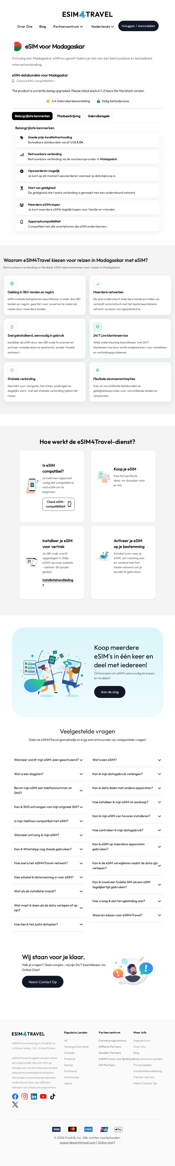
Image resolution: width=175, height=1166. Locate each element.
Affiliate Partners (110, 1046)
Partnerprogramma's (112, 1040)
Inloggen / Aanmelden (138, 26)
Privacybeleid (142, 1065)
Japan (68, 1083)
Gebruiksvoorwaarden (148, 1059)
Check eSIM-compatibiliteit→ (37, 81)
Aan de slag (110, 692)
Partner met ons (143, 1077)
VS (65, 1040)
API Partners (107, 1065)
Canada (69, 1052)
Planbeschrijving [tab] (68, 116)
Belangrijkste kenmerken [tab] (32, 116)
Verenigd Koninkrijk (76, 1046)
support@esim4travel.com (77, 1142)
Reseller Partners (110, 1052)
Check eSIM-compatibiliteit (59, 504)
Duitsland (70, 1071)
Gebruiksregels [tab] (98, 116)
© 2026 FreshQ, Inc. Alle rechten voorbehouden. (87, 1138)
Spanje (68, 1065)
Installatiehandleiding (147, 1071)
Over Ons (24, 26)
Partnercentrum (68, 26)
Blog (42, 26)
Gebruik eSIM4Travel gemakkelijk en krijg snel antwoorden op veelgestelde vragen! (87, 740)
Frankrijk (69, 1059)
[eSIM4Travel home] (88, 14)
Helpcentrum (141, 1040)
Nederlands (103, 26)
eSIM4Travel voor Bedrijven (116, 1059)
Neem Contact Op (43, 982)
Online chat (105, 1142)
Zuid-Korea (71, 1077)
